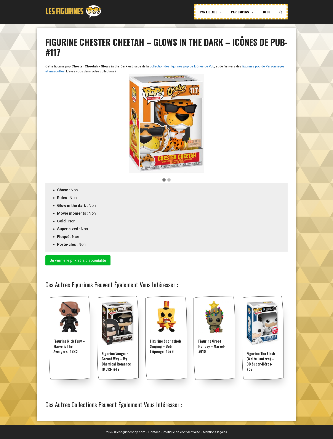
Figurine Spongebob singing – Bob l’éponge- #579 (165, 346)
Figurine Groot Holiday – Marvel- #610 (211, 346)
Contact (154, 432)
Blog (266, 12)
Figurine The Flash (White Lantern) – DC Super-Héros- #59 (261, 361)
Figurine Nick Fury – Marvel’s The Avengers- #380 (69, 346)
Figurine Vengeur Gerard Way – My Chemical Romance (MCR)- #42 (116, 361)
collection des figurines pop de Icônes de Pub (182, 66)
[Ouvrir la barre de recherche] (281, 11)
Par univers (245, 11)
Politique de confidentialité (181, 432)
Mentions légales (215, 432)
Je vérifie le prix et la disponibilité (78, 260)
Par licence (213, 11)
